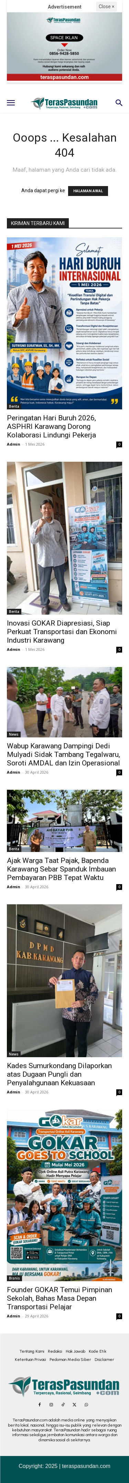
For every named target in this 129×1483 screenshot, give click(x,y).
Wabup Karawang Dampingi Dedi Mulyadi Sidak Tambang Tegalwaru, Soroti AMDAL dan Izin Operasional (63, 754)
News (14, 734)
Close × (106, 6)
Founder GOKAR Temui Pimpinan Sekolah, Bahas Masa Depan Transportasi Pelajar (59, 1298)
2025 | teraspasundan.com (77, 1466)
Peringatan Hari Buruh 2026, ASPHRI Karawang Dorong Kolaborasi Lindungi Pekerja (51, 426)
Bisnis (14, 1278)
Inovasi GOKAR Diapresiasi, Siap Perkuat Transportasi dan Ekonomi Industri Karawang (62, 631)
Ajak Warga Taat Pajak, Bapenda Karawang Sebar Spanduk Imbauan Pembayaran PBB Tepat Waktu (61, 869)
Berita (14, 406)
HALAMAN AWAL (88, 191)
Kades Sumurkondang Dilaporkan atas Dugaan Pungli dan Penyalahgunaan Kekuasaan (59, 1074)
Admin (13, 444)
